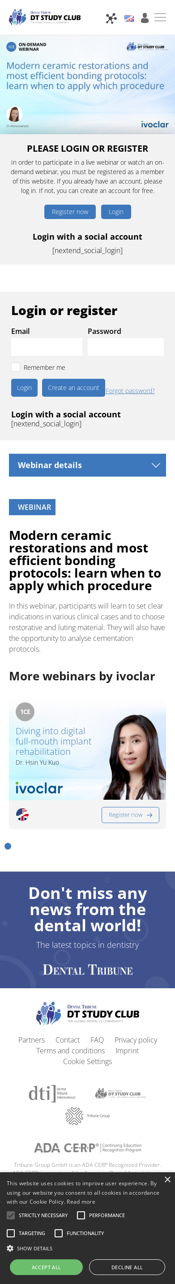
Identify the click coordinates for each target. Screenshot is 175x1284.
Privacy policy (136, 1040)
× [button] (167, 1180)
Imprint (127, 1051)
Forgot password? (130, 391)
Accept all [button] (46, 1267)
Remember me (44, 367)
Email (20, 331)
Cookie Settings (87, 1061)
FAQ (97, 1040)
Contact (67, 1040)
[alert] (87, 1228)
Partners (31, 1040)
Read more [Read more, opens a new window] (81, 1201)
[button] (7, 846)
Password (104, 331)
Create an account (73, 387)
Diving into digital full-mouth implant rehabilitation (54, 741)
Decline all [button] (127, 1267)
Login (116, 211)
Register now (70, 211)
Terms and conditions (70, 1051)
